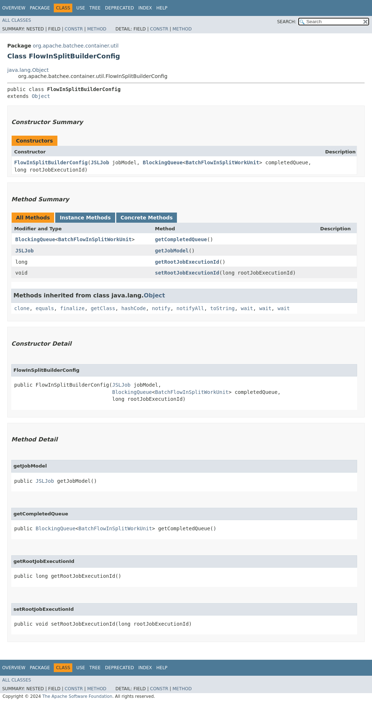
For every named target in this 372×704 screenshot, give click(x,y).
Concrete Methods (147, 218)
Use (80, 8)
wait (247, 308)
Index (145, 8)
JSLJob (100, 162)
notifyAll (190, 308)
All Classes (16, 20)
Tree (95, 8)
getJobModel (172, 251)
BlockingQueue (163, 162)
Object (41, 96)
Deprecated (119, 8)
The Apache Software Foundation (77, 696)
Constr (74, 29)
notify (161, 308)
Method (96, 29)
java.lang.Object (28, 70)
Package (40, 8)
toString (222, 308)
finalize (72, 308)
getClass (103, 308)
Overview (13, 8)
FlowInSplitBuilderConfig (51, 162)
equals (45, 308)
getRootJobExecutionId (187, 262)
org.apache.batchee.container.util (75, 46)
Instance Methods (85, 218)
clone (21, 308)
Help (161, 8)
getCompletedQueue (181, 239)
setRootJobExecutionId (187, 273)
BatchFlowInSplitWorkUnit (222, 162)
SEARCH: (286, 21)
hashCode (133, 308)
